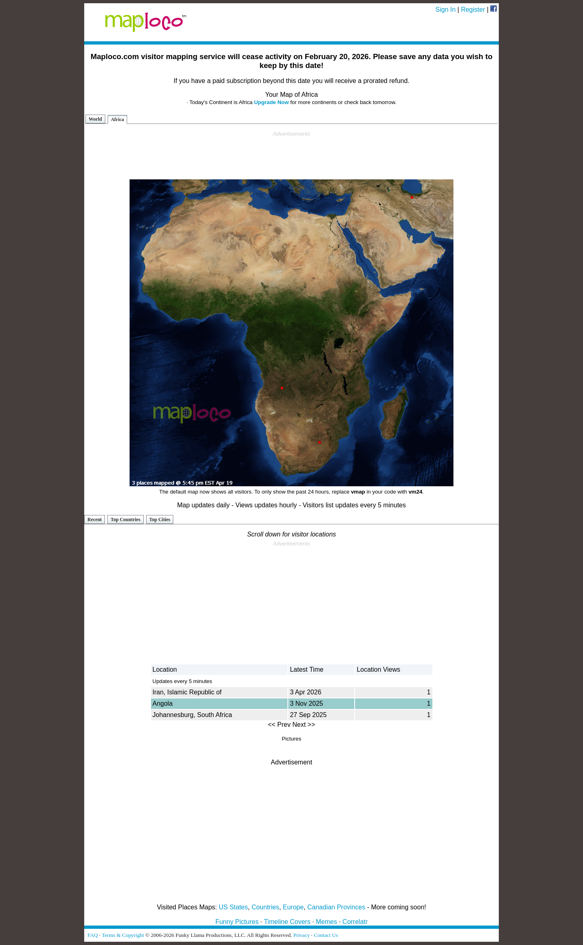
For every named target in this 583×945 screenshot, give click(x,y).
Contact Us (326, 935)
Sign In (446, 9)
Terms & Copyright (123, 935)
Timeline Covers (287, 921)
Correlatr (355, 921)
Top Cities (159, 519)
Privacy (302, 935)
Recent (94, 519)
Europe (293, 907)
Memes (326, 921)
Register (473, 9)
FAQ (92, 935)
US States (233, 907)
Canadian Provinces (336, 907)
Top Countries (125, 519)
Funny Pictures (237, 921)
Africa (117, 119)
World (95, 119)
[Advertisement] (291, 155)
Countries (265, 907)
